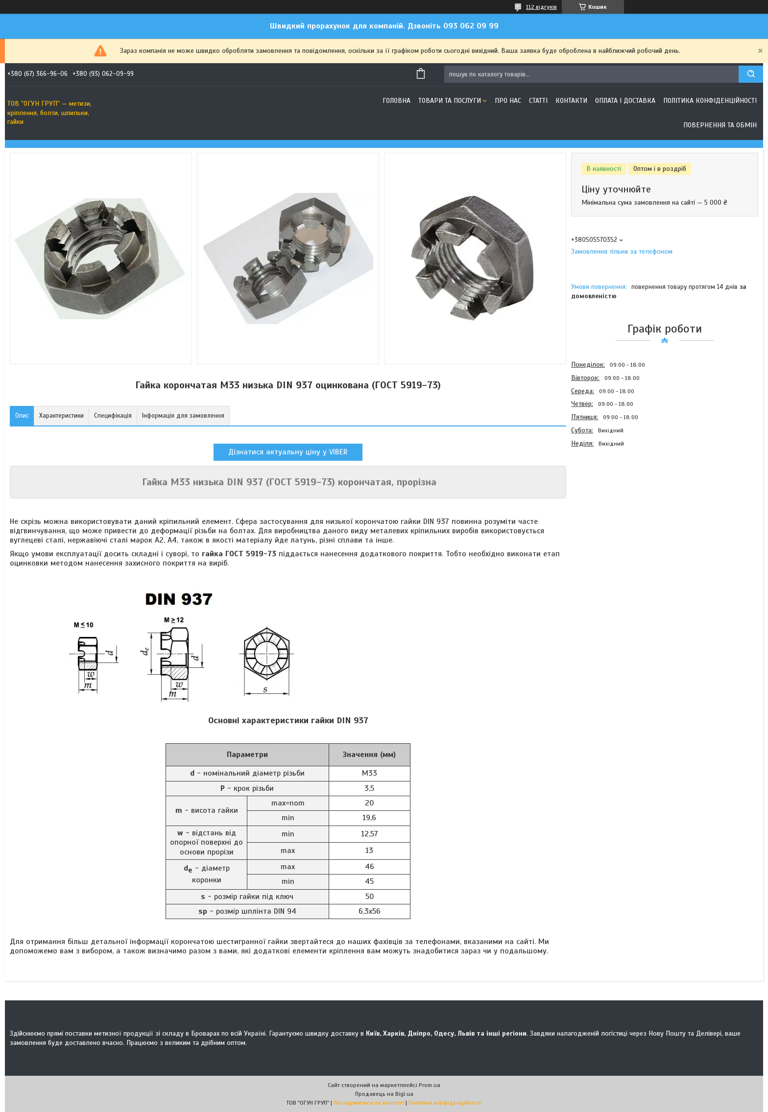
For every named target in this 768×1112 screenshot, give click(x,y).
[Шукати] (751, 74)
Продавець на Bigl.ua (384, 1093)
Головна (396, 100)
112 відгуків (541, 6)
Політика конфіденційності (710, 100)
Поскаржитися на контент (369, 1102)
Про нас (508, 100)
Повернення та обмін (720, 125)
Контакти (571, 100)
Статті (538, 100)
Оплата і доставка (625, 100)
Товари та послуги (449, 100)
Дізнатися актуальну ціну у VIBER (288, 452)
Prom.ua (429, 1085)
